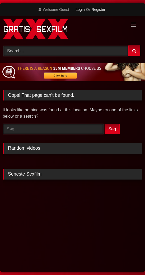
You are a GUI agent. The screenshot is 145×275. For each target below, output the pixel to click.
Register (98, 9)
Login (80, 9)
